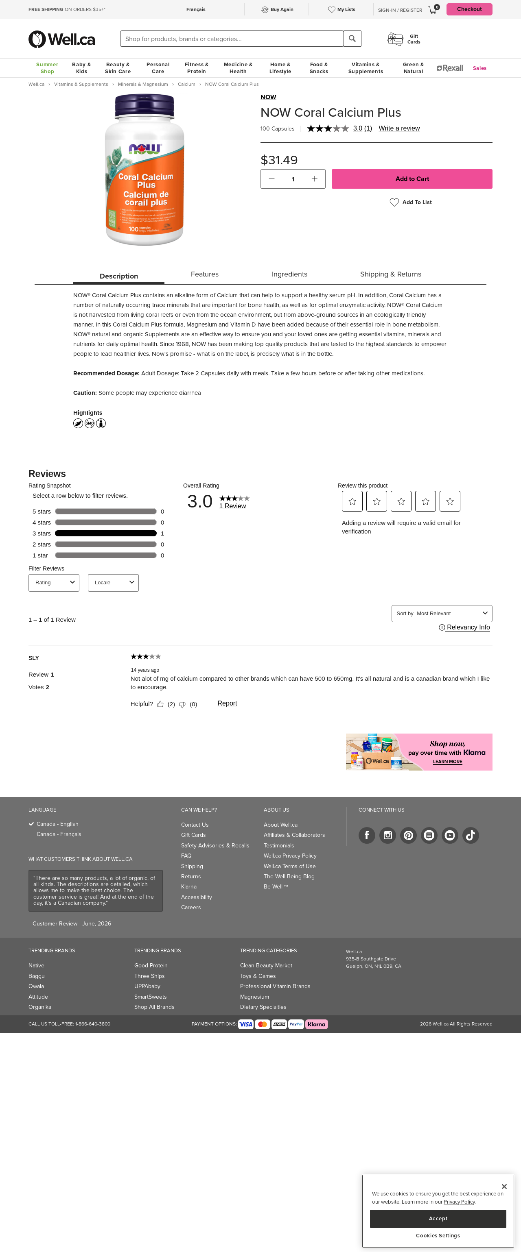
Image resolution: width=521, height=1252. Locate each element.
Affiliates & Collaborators (294, 835)
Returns (191, 876)
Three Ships (149, 976)
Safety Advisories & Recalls (215, 845)
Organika (39, 1007)
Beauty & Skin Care (118, 68)
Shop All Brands (154, 1007)
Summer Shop (47, 68)
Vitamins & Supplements (365, 68)
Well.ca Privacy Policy (290, 855)
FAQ (186, 855)
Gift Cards (193, 835)
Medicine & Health (238, 68)
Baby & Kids (81, 68)
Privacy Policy (459, 1202)
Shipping (192, 866)
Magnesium (254, 997)
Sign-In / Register (400, 10)
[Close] (504, 1186)
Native (36, 965)
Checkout (469, 9)
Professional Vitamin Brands (275, 986)
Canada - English (58, 824)
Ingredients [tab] (289, 274)
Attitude (38, 997)
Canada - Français (59, 834)
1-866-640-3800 (92, 1024)
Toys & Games (258, 976)
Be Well (276, 886)
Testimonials (279, 845)
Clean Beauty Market (266, 965)
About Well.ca (281, 825)
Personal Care (158, 68)
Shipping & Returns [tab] (390, 274)
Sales (480, 68)
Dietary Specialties (263, 1007)
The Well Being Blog (289, 876)
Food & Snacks (319, 68)
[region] (438, 1211)
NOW (268, 97)
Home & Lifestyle (280, 68)
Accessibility (196, 897)
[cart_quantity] (293, 179)
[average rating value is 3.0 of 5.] (335, 128)
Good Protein (151, 965)
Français (196, 9)
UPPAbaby (147, 986)
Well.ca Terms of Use (290, 866)
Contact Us (195, 825)
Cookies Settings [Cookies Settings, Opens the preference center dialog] (438, 1235)
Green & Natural (413, 68)
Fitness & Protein (196, 68)
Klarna (189, 886)
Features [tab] (205, 274)
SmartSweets (150, 997)
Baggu (36, 976)
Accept (438, 1218)
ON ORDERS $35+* (66, 9)
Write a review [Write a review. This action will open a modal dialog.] (399, 128)
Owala (36, 986)
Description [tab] (119, 276)
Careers (191, 907)
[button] (271, 179)
